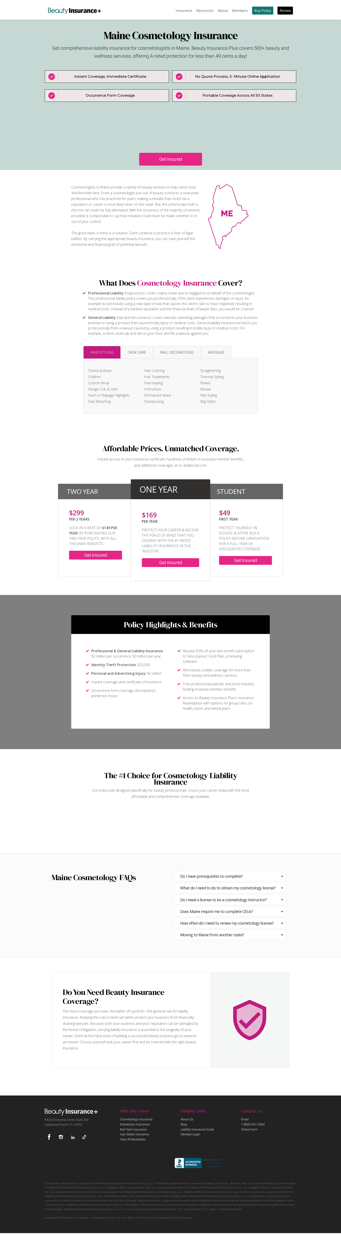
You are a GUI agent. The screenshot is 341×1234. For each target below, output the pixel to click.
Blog (184, 1124)
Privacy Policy (127, 1217)
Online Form (249, 1129)
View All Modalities (132, 1140)
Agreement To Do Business (175, 1217)
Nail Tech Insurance (133, 1129)
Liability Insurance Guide (197, 1129)
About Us (187, 1119)
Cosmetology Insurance (177, 283)
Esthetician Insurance (135, 1124)
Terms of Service (147, 1217)
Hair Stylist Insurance (134, 1134)
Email (245, 1119)
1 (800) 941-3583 (253, 1124)
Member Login (190, 1134)
